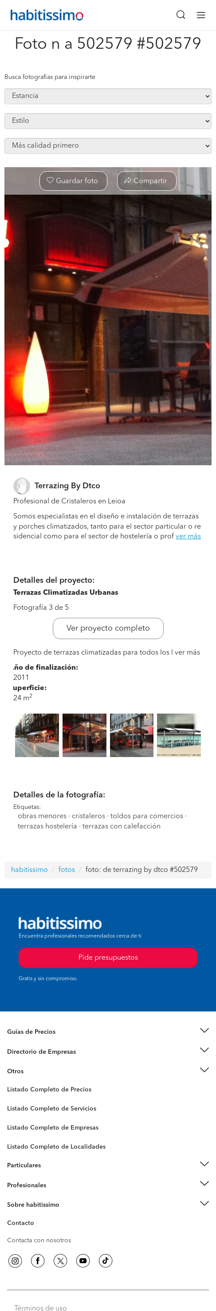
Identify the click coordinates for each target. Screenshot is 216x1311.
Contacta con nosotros (39, 1240)
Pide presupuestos (108, 958)
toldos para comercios (146, 816)
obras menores (42, 816)
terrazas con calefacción (121, 826)
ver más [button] (188, 536)
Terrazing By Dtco (67, 486)
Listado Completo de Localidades (56, 1147)
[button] (108, 1032)
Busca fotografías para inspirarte (49, 77)
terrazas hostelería (47, 826)
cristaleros (88, 816)
